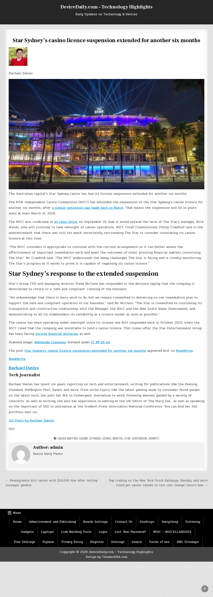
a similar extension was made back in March (87, 207)
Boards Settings (95, 521)
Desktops (147, 521)
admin (56, 447)
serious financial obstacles (56, 333)
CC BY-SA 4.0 (100, 342)
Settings (117, 542)
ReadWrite (184, 350)
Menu (17, 513)
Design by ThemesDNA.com (106, 557)
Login (103, 532)
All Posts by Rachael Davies (31, 420)
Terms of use (159, 542)
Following (192, 521)
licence (106, 438)
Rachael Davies (24, 368)
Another (72, 438)
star (127, 438)
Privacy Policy (72, 542)
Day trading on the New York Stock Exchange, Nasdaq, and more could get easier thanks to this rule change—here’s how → (158, 483)
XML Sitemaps (188, 542)
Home (17, 521)
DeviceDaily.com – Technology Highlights (106, 7)
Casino (83, 438)
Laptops (47, 532)
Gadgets (27, 532)
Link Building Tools (76, 532)
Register (97, 542)
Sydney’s (153, 438)
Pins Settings (24, 542)
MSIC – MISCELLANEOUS (172, 532)
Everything (170, 521)
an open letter (66, 221)
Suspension (139, 438)
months (118, 438)
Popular (48, 542)
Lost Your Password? (130, 532)
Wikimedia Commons (49, 342)
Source (137, 542)
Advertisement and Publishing (52, 521)
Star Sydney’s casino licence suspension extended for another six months (85, 350)
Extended (95, 438)
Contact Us (123, 521)
